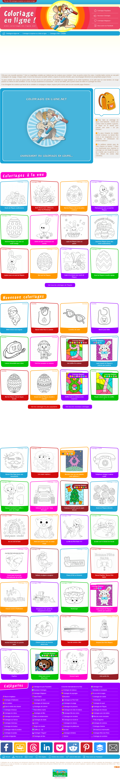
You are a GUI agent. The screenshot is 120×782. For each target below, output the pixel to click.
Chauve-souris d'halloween (14, 608)
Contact (30, 757)
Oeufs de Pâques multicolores (14, 208)
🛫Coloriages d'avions (98, 726)
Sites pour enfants (60, 777)
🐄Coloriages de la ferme (39, 706)
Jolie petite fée (104, 676)
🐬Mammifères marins (39, 710)
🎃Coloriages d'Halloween (10, 700)
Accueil (8, 757)
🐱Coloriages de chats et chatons (72, 710)
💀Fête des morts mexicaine (100, 716)
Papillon (14, 676)
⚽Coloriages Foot (96, 687)
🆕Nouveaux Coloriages (39, 690)
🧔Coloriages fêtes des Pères (100, 733)
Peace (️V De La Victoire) (74, 575)
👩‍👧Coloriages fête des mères (70, 713)
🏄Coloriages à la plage (69, 703)
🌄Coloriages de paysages (69, 693)
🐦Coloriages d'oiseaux (10, 710)
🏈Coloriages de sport (98, 703)
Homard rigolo (74, 676)
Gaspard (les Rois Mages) (104, 642)
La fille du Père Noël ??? (74, 541)
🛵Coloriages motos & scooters (12, 730)
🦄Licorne (35, 723)
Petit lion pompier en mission (44, 363)
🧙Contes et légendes (9, 736)
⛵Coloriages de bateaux (69, 690)
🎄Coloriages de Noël (38, 700)
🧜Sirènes (65, 736)
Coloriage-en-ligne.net (12, 33)
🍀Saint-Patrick (37, 696)
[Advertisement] (60, 54)
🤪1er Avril (65, 730)
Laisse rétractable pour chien (14, 363)
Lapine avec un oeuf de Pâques (14, 275)
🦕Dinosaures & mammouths (100, 730)
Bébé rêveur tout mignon (14, 329)
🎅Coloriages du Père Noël (70, 700)
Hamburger (74, 608)
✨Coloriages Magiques (39, 693)
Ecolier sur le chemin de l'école (104, 541)
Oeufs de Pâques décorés (104, 508)
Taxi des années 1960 (74, 642)
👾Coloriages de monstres (70, 716)
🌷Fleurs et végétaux (9, 696)
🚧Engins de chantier (38, 726)
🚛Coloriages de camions (99, 723)
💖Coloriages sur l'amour (10, 720)
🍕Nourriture (66, 696)
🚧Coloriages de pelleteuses (70, 726)
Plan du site (19, 757)
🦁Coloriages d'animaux (10, 723)
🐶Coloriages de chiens (10, 713)
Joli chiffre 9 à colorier (74, 363)
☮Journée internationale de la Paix (71, 687)
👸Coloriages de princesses (11, 716)
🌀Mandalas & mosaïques (99, 690)
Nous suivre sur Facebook (105, 25)
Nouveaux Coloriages (103, 15)
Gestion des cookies (58, 757)
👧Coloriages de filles (38, 713)
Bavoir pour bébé (104, 329)
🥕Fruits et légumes (97, 720)
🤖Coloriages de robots (39, 720)
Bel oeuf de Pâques (44, 275)
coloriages (116, 762)
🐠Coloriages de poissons (70, 706)
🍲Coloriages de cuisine (98, 696)
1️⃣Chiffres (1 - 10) (37, 730)
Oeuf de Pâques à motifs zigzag (104, 275)
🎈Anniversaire (96, 700)
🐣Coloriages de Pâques (99, 706)
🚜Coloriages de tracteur (10, 726)
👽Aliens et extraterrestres (40, 716)
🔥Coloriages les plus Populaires (41, 687)
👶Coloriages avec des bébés (100, 713)
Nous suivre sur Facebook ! (94, 757)
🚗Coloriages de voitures (69, 723)
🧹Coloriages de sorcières (99, 736)
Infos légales (42, 757)
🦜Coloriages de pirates (10, 733)
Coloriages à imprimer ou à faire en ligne (35, 33)
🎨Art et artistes (7, 703)
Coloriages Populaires (104, 10)
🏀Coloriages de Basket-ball (40, 703)
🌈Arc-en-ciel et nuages (98, 693)
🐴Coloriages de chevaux (99, 710)
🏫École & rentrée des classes (12, 706)
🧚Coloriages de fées (38, 736)
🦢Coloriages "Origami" (39, 733)
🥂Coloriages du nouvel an (70, 720)
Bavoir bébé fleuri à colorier (44, 329)
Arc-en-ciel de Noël (14, 541)
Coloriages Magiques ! (104, 20)
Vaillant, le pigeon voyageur (44, 575)
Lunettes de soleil (74, 329)
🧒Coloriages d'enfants (69, 733)
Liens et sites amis (75, 757)
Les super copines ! (44, 474)
